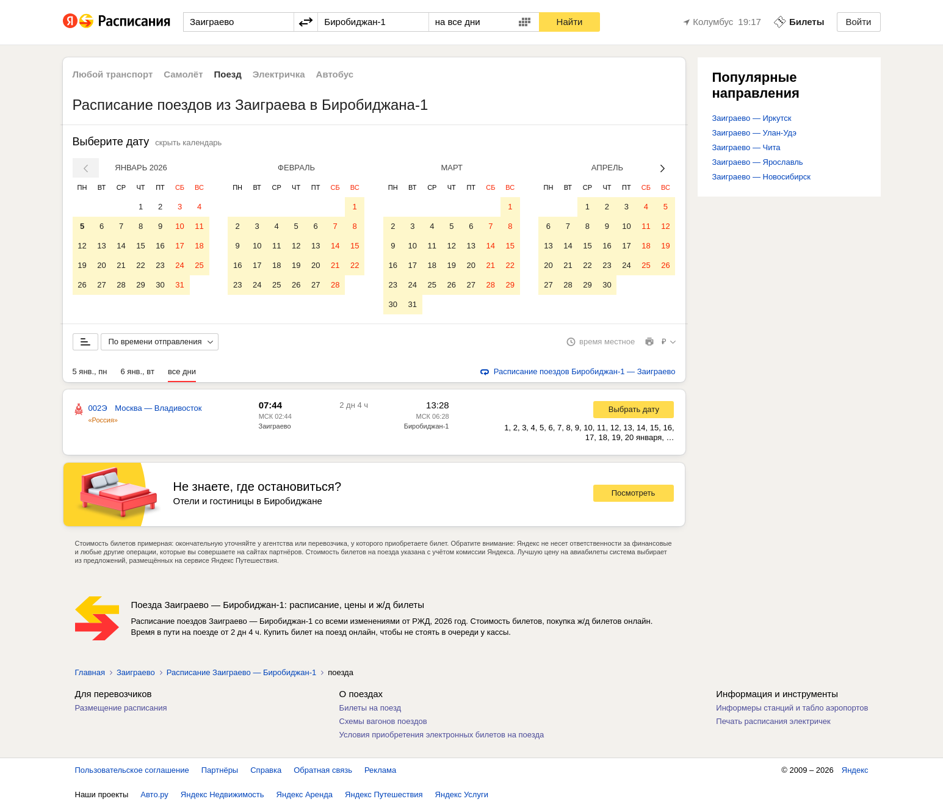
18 (199, 245)
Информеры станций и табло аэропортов (792, 707)
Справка (265, 770)
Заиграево (275, 426)
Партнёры (219, 770)
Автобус (335, 74)
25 (199, 265)
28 (121, 284)
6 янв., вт (137, 371)
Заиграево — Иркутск (752, 118)
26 (82, 284)
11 (199, 226)
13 (101, 245)
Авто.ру (154, 794)
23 (160, 265)
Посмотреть (634, 493)
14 (121, 245)
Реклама (380, 770)
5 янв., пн (90, 371)
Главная (90, 672)
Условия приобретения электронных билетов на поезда (441, 734)
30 (160, 284)
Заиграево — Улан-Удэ (754, 132)
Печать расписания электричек (773, 721)
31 (179, 284)
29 (140, 284)
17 (179, 245)
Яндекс (855, 770)
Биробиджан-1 (426, 426)
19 (82, 265)
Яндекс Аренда (304, 794)
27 (101, 284)
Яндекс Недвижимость (222, 794)
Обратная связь (323, 770)
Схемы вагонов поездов (383, 721)
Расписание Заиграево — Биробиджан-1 (241, 672)
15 (140, 245)
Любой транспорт (113, 74)
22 (140, 265)
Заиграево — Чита (746, 147)
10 (179, 226)
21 (121, 265)
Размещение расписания (121, 707)
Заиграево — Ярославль (757, 162)
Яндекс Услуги (461, 794)
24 (179, 265)
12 (82, 245)
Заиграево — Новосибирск (761, 176)
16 (160, 245)
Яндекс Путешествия (384, 794)
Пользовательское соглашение (132, 770)
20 (101, 265)
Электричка (279, 74)
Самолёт (183, 74)
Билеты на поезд (370, 707)
